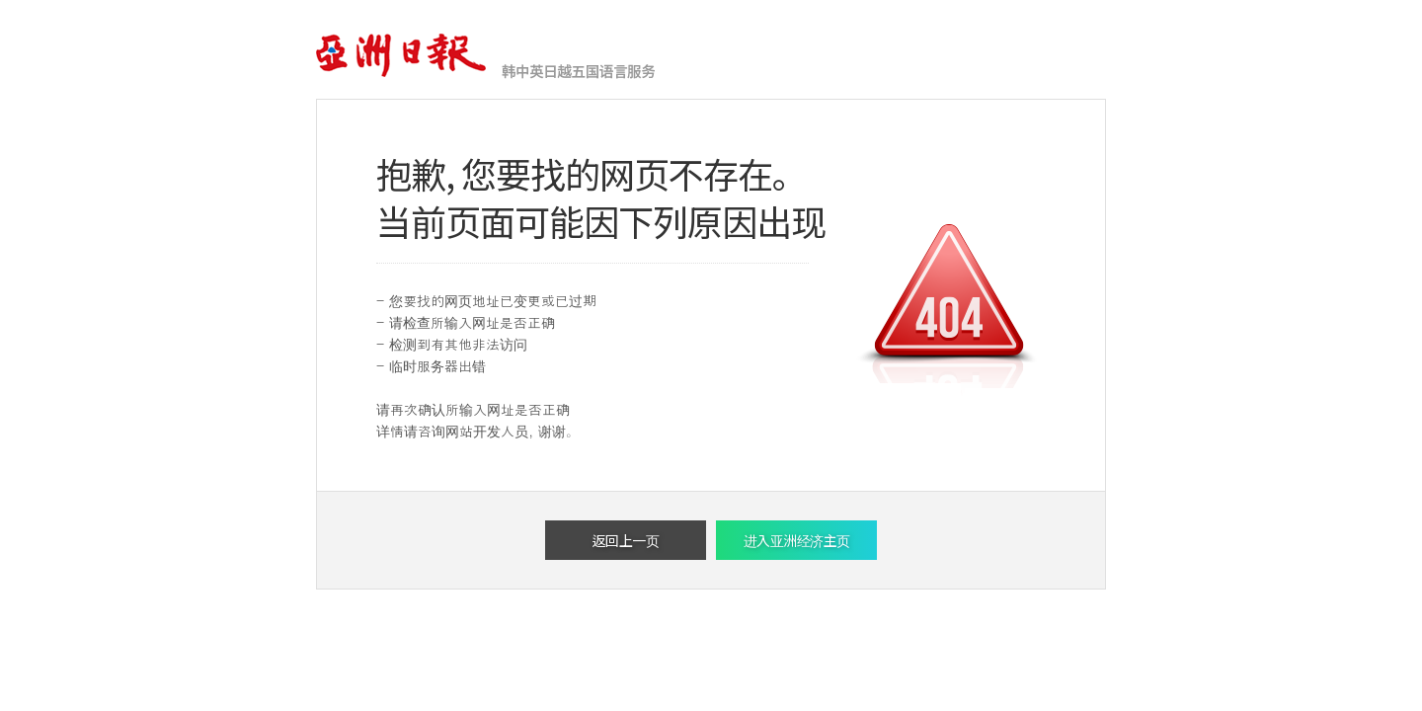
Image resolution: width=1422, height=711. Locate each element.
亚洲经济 (402, 56)
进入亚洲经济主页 (797, 540)
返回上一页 (626, 540)
